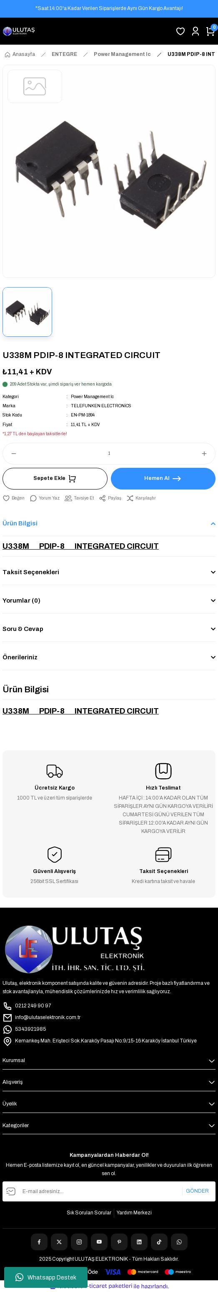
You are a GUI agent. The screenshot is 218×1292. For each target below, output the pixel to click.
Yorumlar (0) (21, 600)
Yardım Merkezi (134, 1212)
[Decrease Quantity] (10, 453)
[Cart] (210, 31)
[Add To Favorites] (14, 498)
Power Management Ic (92, 396)
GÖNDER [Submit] (197, 1191)
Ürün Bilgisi (20, 523)
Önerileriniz (20, 657)
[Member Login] (195, 31)
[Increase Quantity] (207, 453)
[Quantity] (109, 453)
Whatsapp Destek (45, 1277)
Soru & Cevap (23, 629)
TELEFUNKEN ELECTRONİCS (101, 406)
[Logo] (19, 31)
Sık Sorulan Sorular (89, 1212)
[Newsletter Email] (109, 1191)
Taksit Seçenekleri (31, 572)
